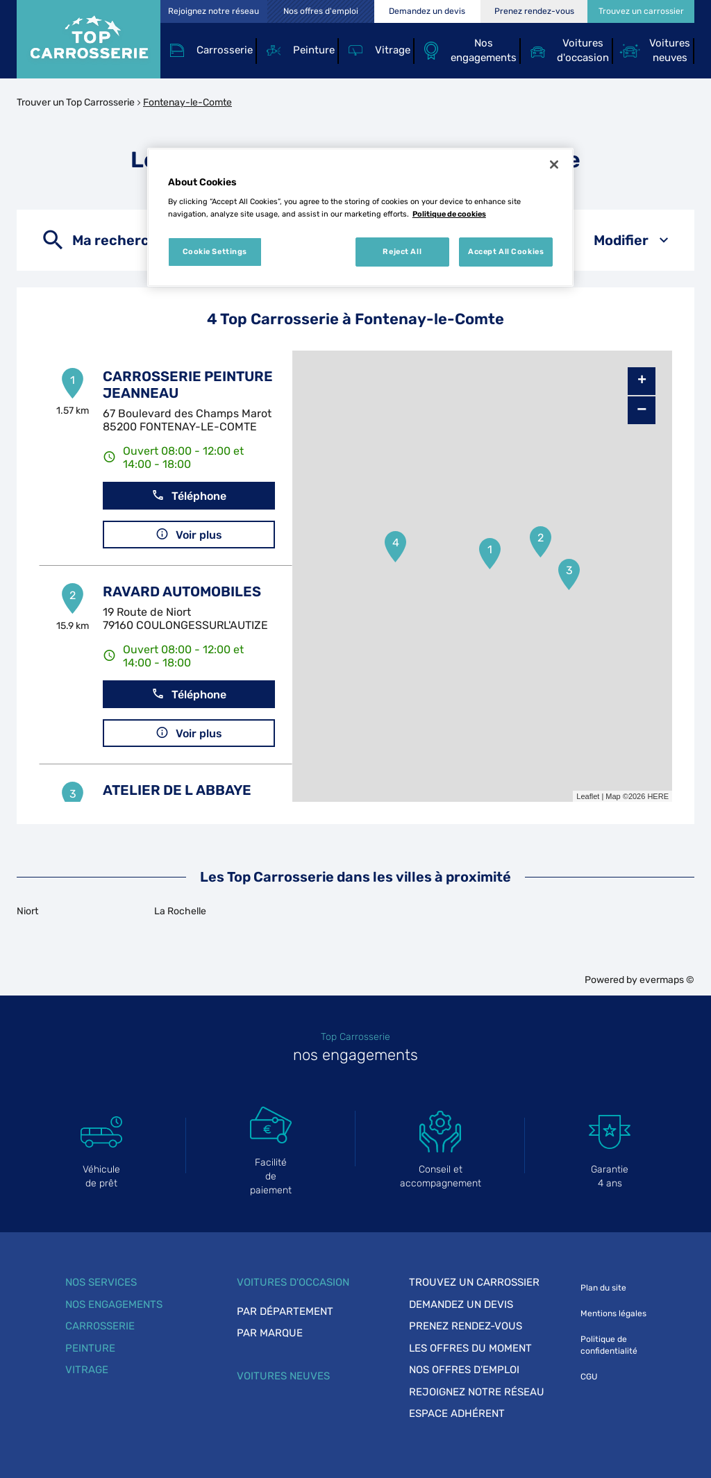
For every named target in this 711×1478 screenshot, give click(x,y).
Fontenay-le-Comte (187, 102)
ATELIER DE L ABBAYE (177, 790)
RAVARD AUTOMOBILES (182, 591)
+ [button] (641, 381)
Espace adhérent (457, 1413)
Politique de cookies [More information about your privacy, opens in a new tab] (449, 214)
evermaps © (666, 980)
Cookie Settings (215, 251)
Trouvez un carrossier (474, 1282)
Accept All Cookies (506, 251)
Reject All (402, 251)
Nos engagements (113, 1304)
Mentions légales (613, 1313)
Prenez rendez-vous (465, 1326)
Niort (27, 911)
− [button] (641, 409)
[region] (360, 217)
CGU (588, 1377)
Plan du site (603, 1288)
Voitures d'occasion (293, 1282)
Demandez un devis (461, 1304)
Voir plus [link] (189, 534)
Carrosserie (100, 1326)
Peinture (90, 1348)
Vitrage (86, 1369)
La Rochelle (180, 911)
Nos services (101, 1282)
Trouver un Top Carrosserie (76, 102)
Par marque (270, 1333)
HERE (658, 796)
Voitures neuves (283, 1376)
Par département (285, 1311)
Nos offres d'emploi (464, 1369)
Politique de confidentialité (608, 1345)
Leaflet (587, 796)
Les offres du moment (470, 1348)
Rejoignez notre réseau (476, 1392)
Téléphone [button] (188, 495)
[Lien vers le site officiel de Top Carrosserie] (88, 39)
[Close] (554, 164)
